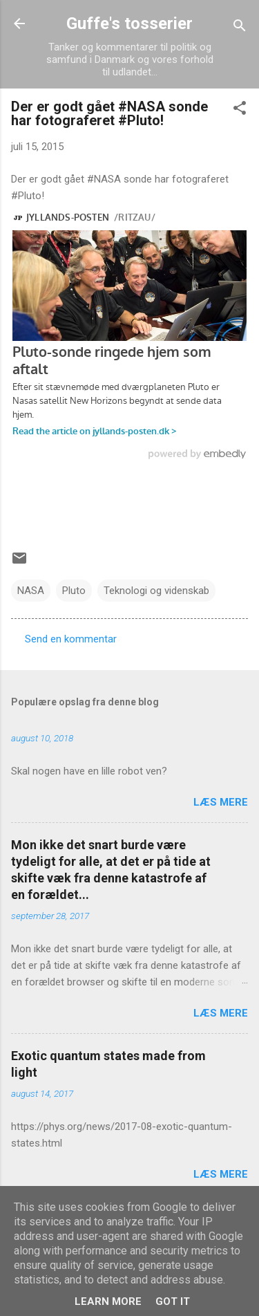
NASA (30, 590)
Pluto (74, 590)
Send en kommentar (71, 639)
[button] (239, 110)
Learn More (108, 1301)
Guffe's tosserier (129, 23)
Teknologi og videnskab (156, 590)
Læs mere (220, 802)
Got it (172, 1301)
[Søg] (239, 28)
